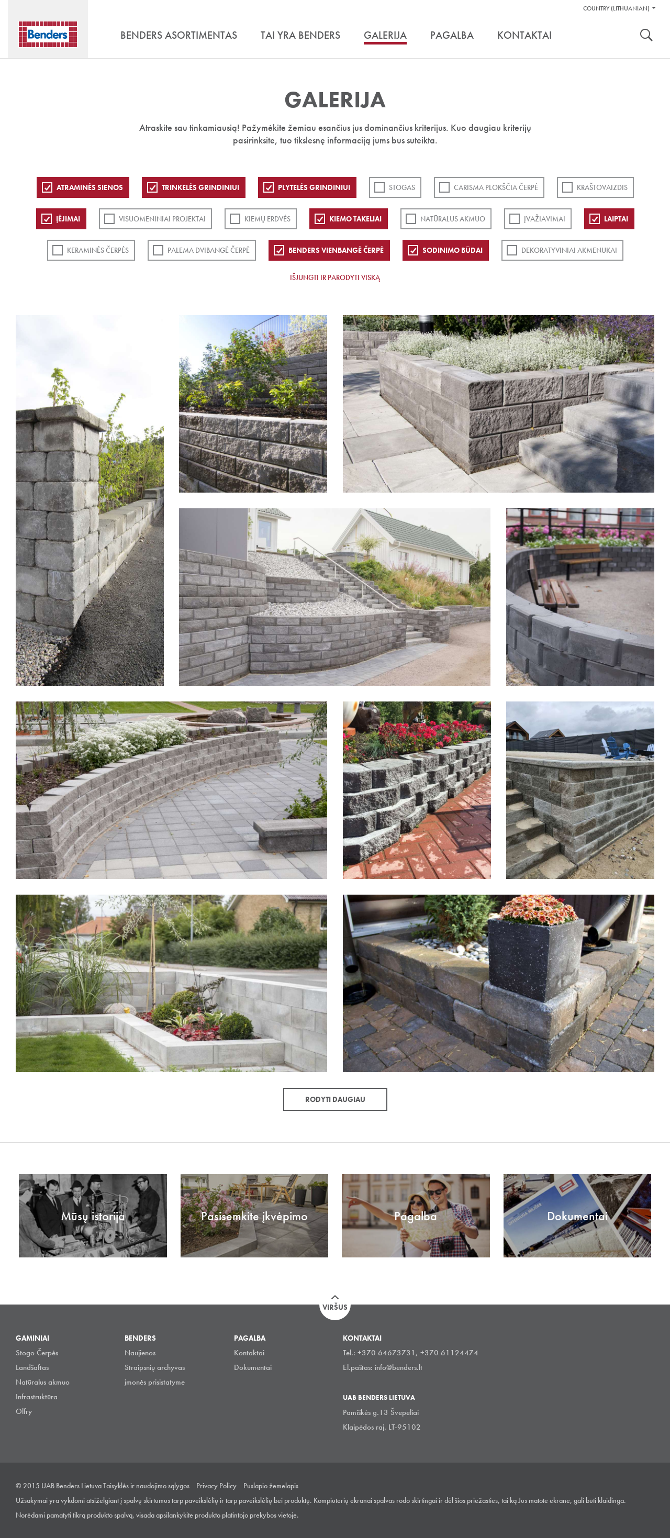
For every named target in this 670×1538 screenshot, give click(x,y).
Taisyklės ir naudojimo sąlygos (146, 1485)
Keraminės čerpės (98, 250)
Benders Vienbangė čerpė (336, 250)
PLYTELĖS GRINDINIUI (314, 187)
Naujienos (140, 1352)
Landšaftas (32, 1367)
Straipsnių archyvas (155, 1367)
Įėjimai (68, 219)
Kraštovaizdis (602, 187)
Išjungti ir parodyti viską (335, 277)
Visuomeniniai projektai (162, 219)
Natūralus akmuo (452, 219)
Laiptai (616, 219)
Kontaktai (249, 1352)
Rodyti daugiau (335, 1099)
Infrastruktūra (37, 1396)
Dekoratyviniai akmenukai (569, 250)
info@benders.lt (398, 1367)
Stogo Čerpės (37, 1352)
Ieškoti (646, 36)
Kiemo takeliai (355, 219)
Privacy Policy (216, 1485)
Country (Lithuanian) (616, 8)
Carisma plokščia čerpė (496, 187)
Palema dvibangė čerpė (209, 250)
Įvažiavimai (544, 219)
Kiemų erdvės (267, 219)
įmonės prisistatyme (155, 1382)
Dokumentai (253, 1367)
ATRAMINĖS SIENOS (90, 187)
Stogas (402, 187)
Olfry (24, 1411)
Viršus (335, 1307)
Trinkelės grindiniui (200, 187)
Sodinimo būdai (452, 250)
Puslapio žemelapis (270, 1485)
